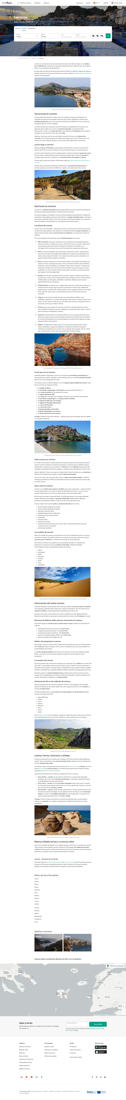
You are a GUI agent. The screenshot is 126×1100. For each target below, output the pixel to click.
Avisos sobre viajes (76, 1057)
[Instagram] (96, 1077)
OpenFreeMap (102, 1015)
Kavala (41, 768)
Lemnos (41, 58)
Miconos (37, 890)
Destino (43, 34)
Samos (36, 881)
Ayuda (88, 3)
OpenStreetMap (122, 1015)
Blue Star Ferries (48, 770)
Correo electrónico (72, 1023)
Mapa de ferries (43, 715)
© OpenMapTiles (109, 1015)
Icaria (36, 879)
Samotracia (38, 916)
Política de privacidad (55, 1091)
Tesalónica (37, 919)
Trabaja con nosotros (51, 1050)
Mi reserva (79, 3)
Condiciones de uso (36, 1091)
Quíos (36, 884)
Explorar (46, 3)
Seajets (57, 770)
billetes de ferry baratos (82, 73)
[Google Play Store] (101, 1047)
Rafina (36, 913)
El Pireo (70, 766)
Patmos (36, 910)
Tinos (36, 922)
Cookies (45, 1091)
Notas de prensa (49, 1053)
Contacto (73, 1053)
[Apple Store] (101, 1052)
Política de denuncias (68, 1091)
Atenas (36, 898)
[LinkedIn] (105, 1077)
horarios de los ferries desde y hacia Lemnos (61, 862)
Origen (18, 34)
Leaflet (96, 1015)
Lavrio (76, 766)
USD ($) (106, 3)
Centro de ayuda (75, 1050)
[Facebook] (92, 1077)
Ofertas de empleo (50, 1056)
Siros (36, 893)
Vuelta (24, 28)
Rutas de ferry (23, 1056)
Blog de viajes (23, 1050)
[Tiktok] (101, 1077)
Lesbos (36, 904)
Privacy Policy (98, 1028)
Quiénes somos (49, 1046)
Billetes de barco (24, 58)
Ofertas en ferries (24, 3)
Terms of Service (70, 1030)
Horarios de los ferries (26, 1059)
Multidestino (31, 28)
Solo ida (17, 28)
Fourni (36, 887)
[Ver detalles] (28, 1028)
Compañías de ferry (25, 1062)
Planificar (37, 3)
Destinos (33, 58)
